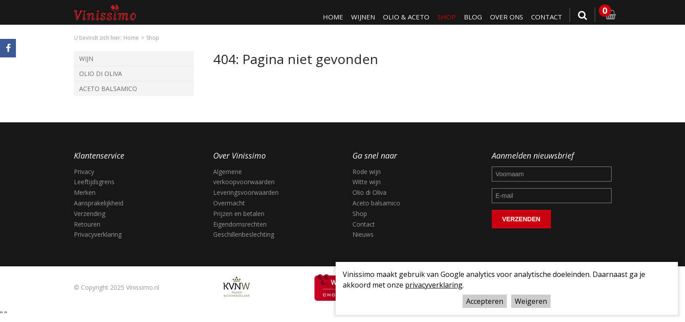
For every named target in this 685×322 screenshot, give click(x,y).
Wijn (86, 58)
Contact (546, 16)
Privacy (84, 171)
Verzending (89, 213)
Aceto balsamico (376, 203)
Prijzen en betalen (238, 213)
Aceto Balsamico (108, 88)
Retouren (87, 224)
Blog (473, 16)
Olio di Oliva (100, 73)
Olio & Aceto (406, 16)
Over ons (506, 16)
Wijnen (363, 16)
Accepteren (484, 301)
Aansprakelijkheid (98, 203)
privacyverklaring (434, 285)
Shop (446, 16)
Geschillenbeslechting (243, 234)
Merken (85, 192)
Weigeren (531, 301)
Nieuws (363, 234)
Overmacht (229, 203)
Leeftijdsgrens (94, 182)
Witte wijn (366, 182)
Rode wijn (366, 171)
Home (333, 16)
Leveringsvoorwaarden (246, 192)
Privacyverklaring (98, 234)
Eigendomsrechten (240, 224)
